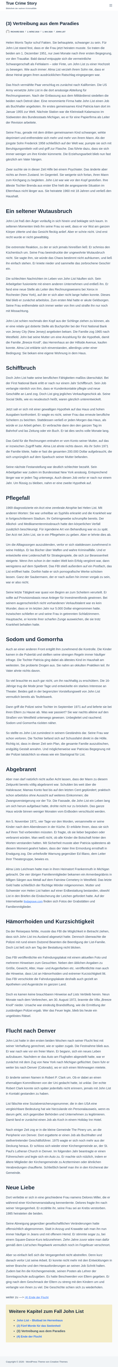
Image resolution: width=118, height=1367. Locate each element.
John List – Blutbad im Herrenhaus (42, 1320)
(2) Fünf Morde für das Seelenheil (41, 1325)
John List (61, 32)
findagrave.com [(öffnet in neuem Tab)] (34, 901)
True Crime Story (21, 3)
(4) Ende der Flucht (38, 1297)
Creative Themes (59, 1361)
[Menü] (110, 5)
